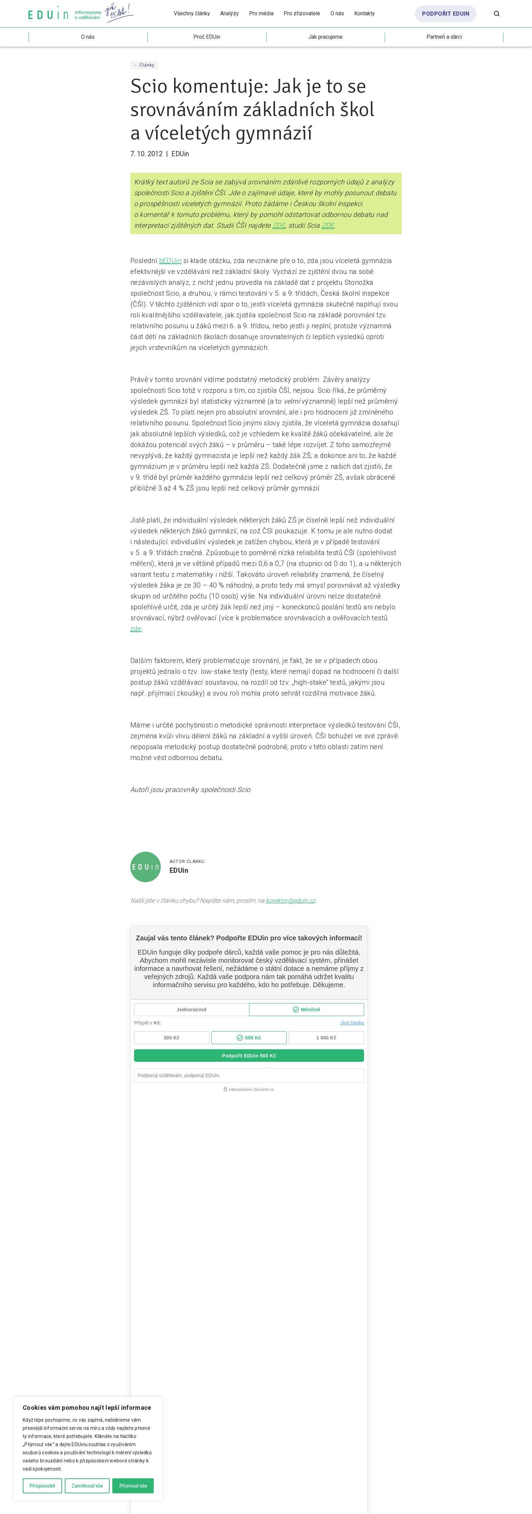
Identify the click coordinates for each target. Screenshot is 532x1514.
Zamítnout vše (87, 1486)
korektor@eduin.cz (290, 900)
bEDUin (170, 261)
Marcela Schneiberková (481, 1504)
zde (135, 629)
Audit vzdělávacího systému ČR (312, 1260)
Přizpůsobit (42, 1486)
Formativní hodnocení (56, 1252)
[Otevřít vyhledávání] (497, 13)
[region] (88, 1448)
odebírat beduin (472, 1343)
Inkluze (406, 1260)
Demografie (289, 1269)
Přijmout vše (133, 1486)
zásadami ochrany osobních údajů (293, 1362)
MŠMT (428, 1260)
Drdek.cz (430, 1504)
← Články (144, 65)
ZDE (278, 225)
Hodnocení (100, 1252)
